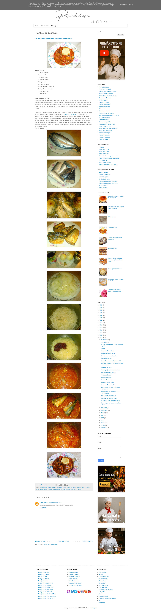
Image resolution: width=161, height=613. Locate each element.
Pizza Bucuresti (73, 579)
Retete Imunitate (104, 120)
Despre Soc (102, 581)
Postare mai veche (87, 541)
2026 (101, 305)
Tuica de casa (103, 187)
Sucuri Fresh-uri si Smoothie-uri (108, 128)
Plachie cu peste (52, 487)
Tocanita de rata (112, 227)
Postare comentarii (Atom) (50, 544)
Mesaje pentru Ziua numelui (46, 598)
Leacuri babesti (103, 596)
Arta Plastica (102, 572)
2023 (101, 312)
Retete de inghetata (104, 122)
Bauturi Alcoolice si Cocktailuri (107, 91)
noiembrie (104, 342)
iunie (102, 418)
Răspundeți (43, 508)
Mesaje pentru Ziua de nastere (47, 596)
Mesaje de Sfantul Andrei (108, 385)
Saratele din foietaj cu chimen (109, 380)
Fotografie (102, 592)
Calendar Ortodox (104, 576)
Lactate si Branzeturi (105, 104)
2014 (101, 335)
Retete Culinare (48, 489)
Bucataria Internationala (106, 93)
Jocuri (100, 594)
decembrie (104, 340)
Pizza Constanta (73, 581)
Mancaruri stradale (104, 111)
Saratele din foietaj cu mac (108, 372)
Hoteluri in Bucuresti (74, 576)
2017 (101, 327)
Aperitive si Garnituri (105, 89)
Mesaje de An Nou (106, 377)
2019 (101, 322)
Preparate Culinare (81, 487)
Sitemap (53, 26)
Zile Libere (102, 602)
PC (100, 600)
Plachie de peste (71, 487)
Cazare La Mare (73, 572)
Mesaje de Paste (43, 581)
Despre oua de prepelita (106, 589)
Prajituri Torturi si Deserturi (106, 113)
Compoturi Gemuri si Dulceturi (107, 96)
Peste (41, 487)
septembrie (104, 410)
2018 (101, 325)
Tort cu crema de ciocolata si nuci (110, 400)
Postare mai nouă (40, 541)
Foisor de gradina (104, 177)
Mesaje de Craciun (106, 375)
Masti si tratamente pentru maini (108, 156)
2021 (101, 317)
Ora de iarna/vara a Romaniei (107, 598)
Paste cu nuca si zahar (107, 382)
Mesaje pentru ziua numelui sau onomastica (116, 207)
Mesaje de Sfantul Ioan (107, 351)
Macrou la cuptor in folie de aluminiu (111, 361)
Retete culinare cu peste (59, 489)
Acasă (36, 26)
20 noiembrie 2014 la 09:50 (54, 502)
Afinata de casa (103, 172)
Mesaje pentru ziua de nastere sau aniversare (114, 290)
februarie (104, 427)
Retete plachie (77, 489)
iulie (102, 415)
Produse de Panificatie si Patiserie (109, 115)
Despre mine (44, 26)
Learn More (123, 5)
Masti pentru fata (104, 151)
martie (103, 425)
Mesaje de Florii (42, 576)
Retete (41, 489)
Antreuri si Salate (104, 87)
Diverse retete (103, 100)
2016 (101, 330)
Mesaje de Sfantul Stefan (45, 589)
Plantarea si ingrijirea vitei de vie (108, 183)
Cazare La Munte (73, 574)
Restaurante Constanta (75, 585)
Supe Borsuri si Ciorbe (105, 130)
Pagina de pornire (64, 541)
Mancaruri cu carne (104, 109)
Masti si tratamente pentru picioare (109, 158)
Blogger (94, 608)
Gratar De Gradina (104, 179)
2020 (101, 320)
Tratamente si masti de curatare (108, 164)
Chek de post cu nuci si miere (109, 356)
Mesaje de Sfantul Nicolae (108, 395)
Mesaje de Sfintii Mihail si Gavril (47, 594)
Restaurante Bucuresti (75, 583)
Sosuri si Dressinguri (105, 126)
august (103, 413)
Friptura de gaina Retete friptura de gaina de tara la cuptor (115, 260)
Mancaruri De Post (104, 106)
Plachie (45, 487)
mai (102, 420)
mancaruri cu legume (105, 133)
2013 (101, 337)
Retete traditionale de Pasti (107, 124)
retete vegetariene (104, 139)
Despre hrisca (103, 587)
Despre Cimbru (103, 579)
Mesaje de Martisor (43, 579)
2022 (101, 315)
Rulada (103, 348)
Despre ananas (103, 585)
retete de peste (69, 489)
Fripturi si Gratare (104, 102)
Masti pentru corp (104, 149)
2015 (101, 332)
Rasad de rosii (103, 185)
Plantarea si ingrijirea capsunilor (108, 181)
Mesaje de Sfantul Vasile (108, 353)
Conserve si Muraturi (105, 98)
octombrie (104, 407)
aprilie (103, 422)
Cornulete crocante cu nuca (108, 398)
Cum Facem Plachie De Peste (44, 38)
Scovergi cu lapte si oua (114, 269)
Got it (131, 5)
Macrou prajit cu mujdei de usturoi (110, 370)
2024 (101, 310)
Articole (101, 574)
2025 (101, 307)
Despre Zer (102, 583)
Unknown (43, 502)
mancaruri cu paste (104, 135)
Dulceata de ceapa (106, 367)
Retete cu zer (103, 160)
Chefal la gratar (112, 248)
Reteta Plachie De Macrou (63, 38)
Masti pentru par (103, 154)
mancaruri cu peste (104, 137)
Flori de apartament (104, 174)
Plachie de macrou (61, 487)
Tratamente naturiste (105, 162)
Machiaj (101, 147)
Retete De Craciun (104, 117)
